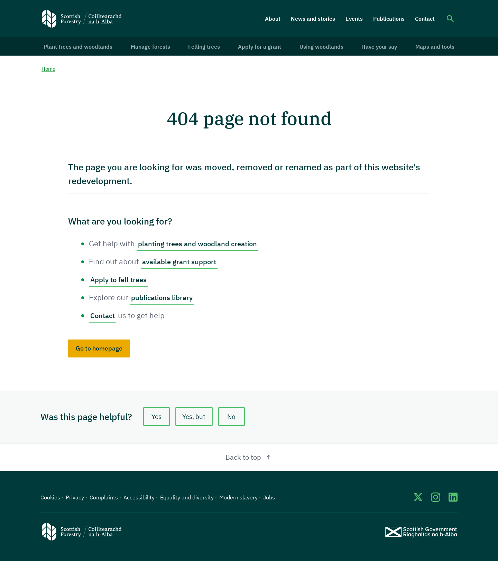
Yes (156, 418)
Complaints (104, 500)
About (272, 18)
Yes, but (195, 418)
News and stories (313, 18)
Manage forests (152, 47)
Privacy (75, 500)
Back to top (249, 460)
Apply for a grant (259, 47)
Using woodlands (321, 47)
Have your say (378, 47)
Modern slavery (238, 500)
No (234, 418)
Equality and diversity (187, 500)
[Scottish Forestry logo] (81, 18)
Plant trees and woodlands (80, 47)
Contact (425, 18)
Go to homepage (99, 350)
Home (49, 70)
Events (354, 18)
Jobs (269, 500)
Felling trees (205, 47)
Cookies (50, 500)
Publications (389, 18)
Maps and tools (432, 47)
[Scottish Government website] (421, 534)
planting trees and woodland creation (202, 245)
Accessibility (139, 500)
